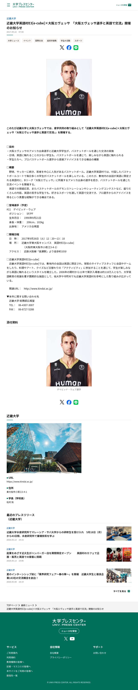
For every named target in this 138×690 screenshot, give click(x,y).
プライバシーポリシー (61, 657)
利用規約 (11, 657)
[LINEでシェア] (75, 47)
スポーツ (78, 40)
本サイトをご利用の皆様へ (20, 671)
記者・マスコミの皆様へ (19, 666)
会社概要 (54, 652)
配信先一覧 (12, 675)
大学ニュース (13, 40)
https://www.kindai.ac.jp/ (20, 481)
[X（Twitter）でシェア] (62, 47)
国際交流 (39, 40)
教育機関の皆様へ (15, 661)
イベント (27, 40)
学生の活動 (65, 40)
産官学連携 (51, 40)
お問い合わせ (99, 652)
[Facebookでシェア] (69, 47)
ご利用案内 (12, 652)
